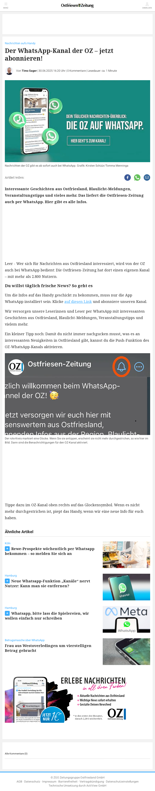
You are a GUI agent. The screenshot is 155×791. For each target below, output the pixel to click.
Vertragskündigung (92, 781)
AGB (19, 781)
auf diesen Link (78, 301)
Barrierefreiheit (68, 781)
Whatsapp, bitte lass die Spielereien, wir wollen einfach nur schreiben (47, 616)
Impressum (49, 781)
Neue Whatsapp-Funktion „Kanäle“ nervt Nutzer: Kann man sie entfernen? (47, 583)
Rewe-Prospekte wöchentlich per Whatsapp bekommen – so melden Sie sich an (49, 551)
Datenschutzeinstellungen (122, 781)
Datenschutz (32, 781)
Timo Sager (29, 71)
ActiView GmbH (96, 786)
